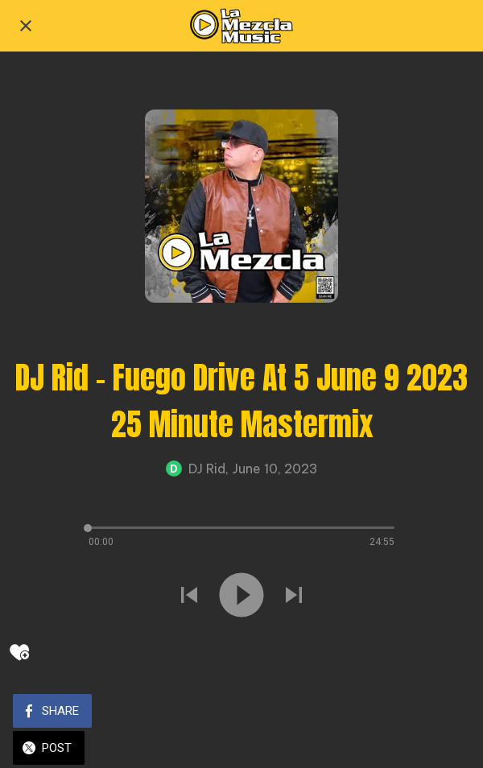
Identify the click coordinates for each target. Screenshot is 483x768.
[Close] (25, 25)
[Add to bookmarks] (19, 652)
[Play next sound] (294, 596)
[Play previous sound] (189, 596)
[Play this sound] (241, 596)
